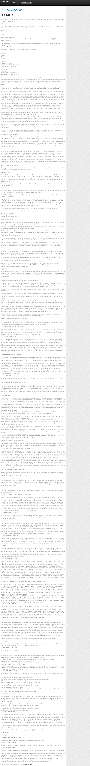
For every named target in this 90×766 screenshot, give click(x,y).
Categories (24, 2)
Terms (25, 764)
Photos (14, 2)
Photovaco (4, 2)
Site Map (30, 764)
